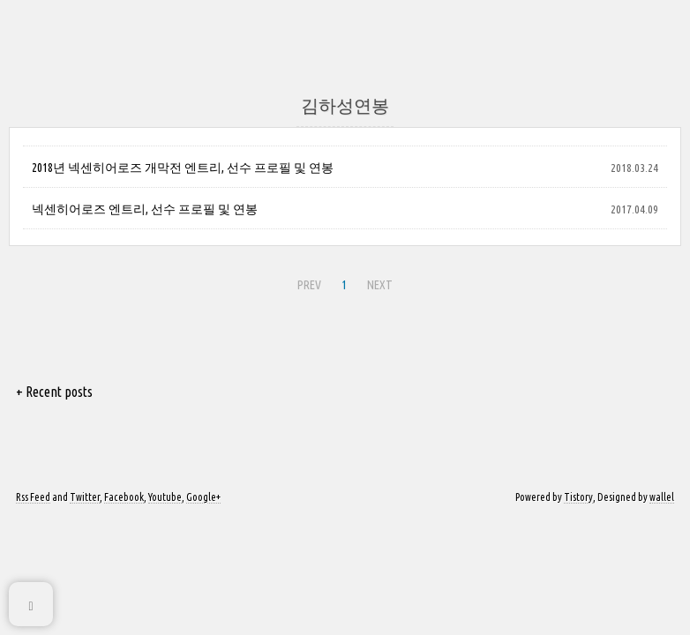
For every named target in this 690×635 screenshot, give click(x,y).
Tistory (578, 497)
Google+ (203, 497)
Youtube (165, 497)
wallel (661, 497)
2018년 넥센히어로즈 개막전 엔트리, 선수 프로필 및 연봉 (183, 168)
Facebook (124, 497)
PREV (309, 285)
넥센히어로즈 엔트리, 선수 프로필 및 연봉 (145, 209)
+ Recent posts (54, 392)
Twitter (85, 497)
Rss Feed (33, 497)
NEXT (380, 285)
